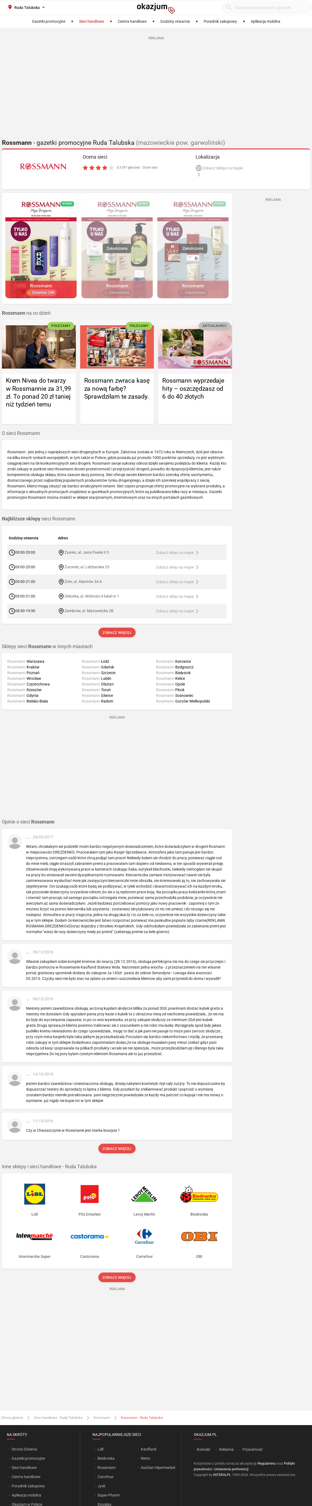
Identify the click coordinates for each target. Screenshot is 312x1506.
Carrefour (106, 1477)
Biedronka (106, 1458)
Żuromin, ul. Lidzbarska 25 (86, 567)
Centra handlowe (26, 1477)
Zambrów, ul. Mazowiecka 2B (88, 610)
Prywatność (252, 1449)
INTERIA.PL (222, 1475)
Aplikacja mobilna (26, 1495)
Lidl (100, 1449)
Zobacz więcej (117, 633)
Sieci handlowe (24, 1467)
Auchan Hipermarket (158, 1467)
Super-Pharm (109, 1495)
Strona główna (12, 1418)
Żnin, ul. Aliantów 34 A (83, 581)
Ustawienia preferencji (231, 1469)
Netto (145, 1458)
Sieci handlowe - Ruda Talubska (58, 1418)
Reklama (226, 1449)
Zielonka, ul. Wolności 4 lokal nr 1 (91, 596)
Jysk (101, 1486)
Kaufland (148, 1449)
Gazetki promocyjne (28, 1458)
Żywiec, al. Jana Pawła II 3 (86, 552)
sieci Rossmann (38, 518)
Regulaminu (267, 1463)
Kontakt (203, 1449)
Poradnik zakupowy (28, 1486)
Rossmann (101, 1418)
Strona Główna (24, 1449)
